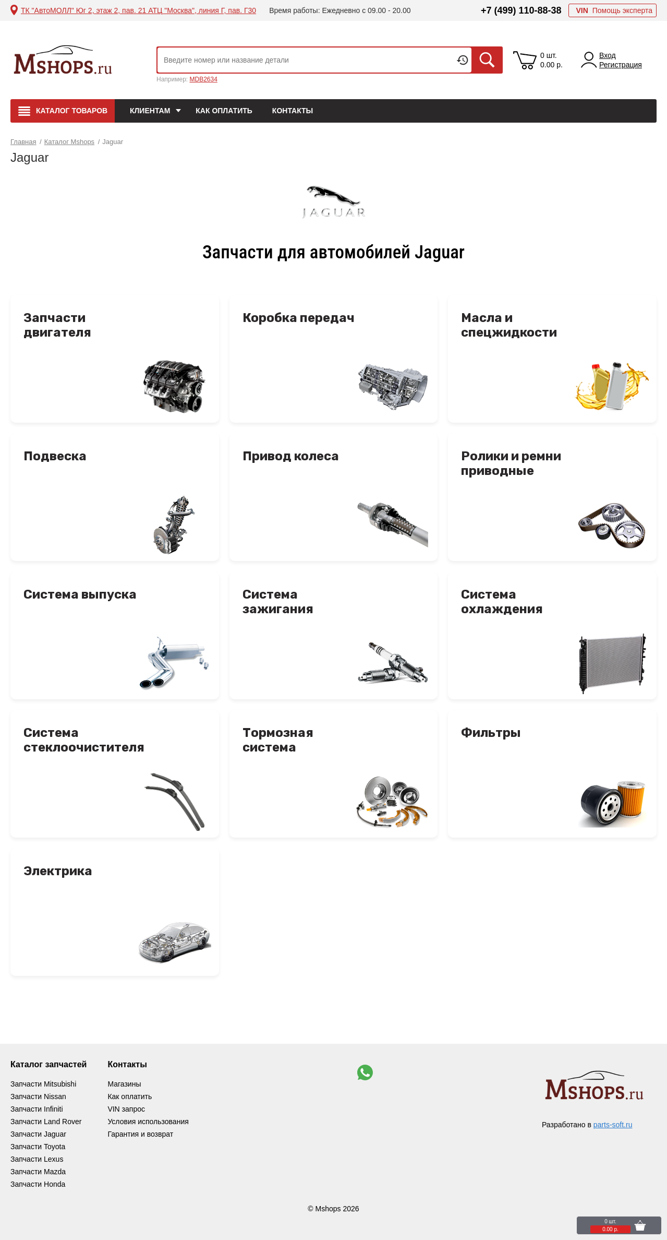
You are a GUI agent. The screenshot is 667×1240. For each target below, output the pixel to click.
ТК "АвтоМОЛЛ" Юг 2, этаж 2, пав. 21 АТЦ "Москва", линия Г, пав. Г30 (138, 10)
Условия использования (147, 1121)
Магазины (124, 1084)
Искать (487, 60)
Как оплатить (224, 110)
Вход (607, 55)
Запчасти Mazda (38, 1171)
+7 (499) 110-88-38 (521, 10)
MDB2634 (203, 79)
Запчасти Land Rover (45, 1121)
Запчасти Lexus (36, 1159)
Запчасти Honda (37, 1184)
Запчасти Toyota (37, 1146)
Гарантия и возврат (140, 1134)
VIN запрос (126, 1109)
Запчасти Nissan (38, 1096)
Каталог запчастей (48, 1064)
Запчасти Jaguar (38, 1134)
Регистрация (620, 65)
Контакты (292, 110)
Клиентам (150, 110)
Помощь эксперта (614, 10)
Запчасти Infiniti (36, 1109)
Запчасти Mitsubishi (43, 1084)
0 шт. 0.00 (551, 60)
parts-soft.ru (613, 1124)
